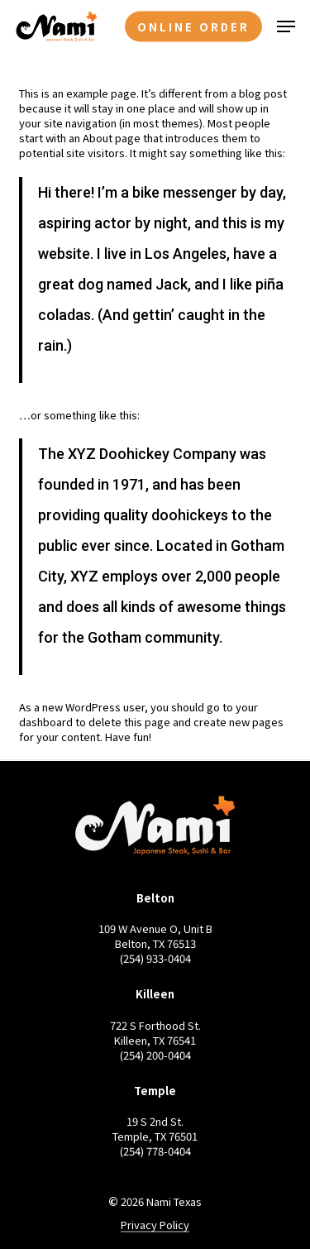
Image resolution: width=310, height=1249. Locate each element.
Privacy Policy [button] (155, 1225)
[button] (286, 26)
